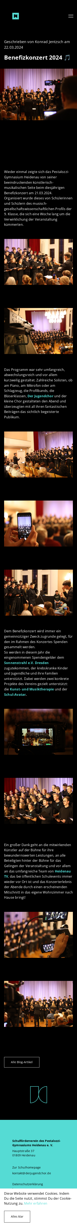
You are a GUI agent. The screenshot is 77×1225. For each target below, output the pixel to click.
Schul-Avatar (15, 694)
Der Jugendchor (40, 396)
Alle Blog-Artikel (22, 1062)
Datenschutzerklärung (27, 1184)
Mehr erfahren (35, 1203)
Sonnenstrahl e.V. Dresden (26, 663)
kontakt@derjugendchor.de (31, 1173)
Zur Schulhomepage (26, 1167)
